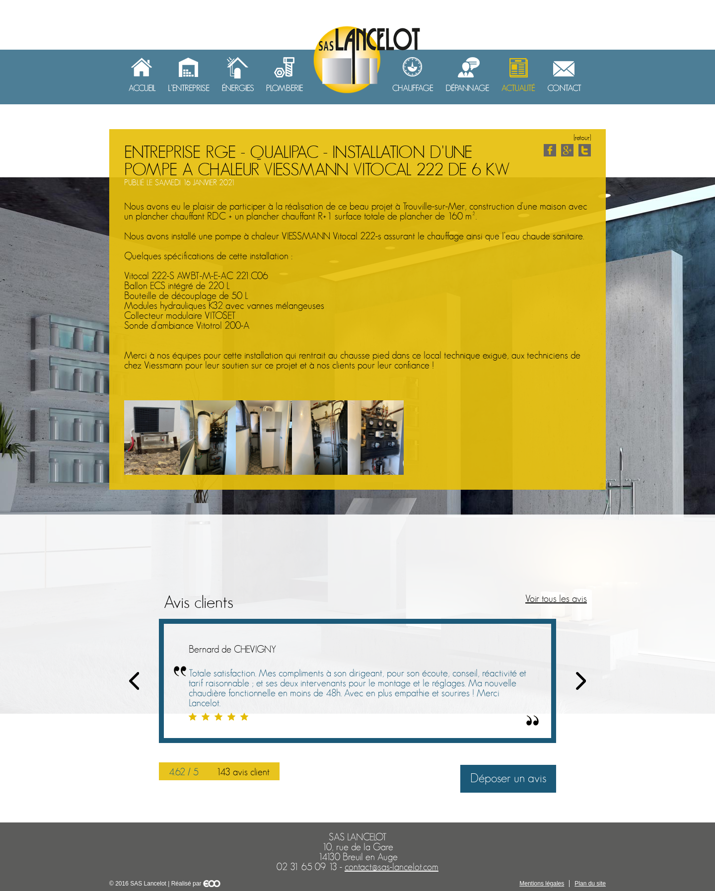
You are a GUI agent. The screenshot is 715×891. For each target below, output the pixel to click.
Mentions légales (541, 883)
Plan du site (590, 883)
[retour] (582, 138)
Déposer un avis (508, 778)
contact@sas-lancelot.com (391, 867)
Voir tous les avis (556, 599)
